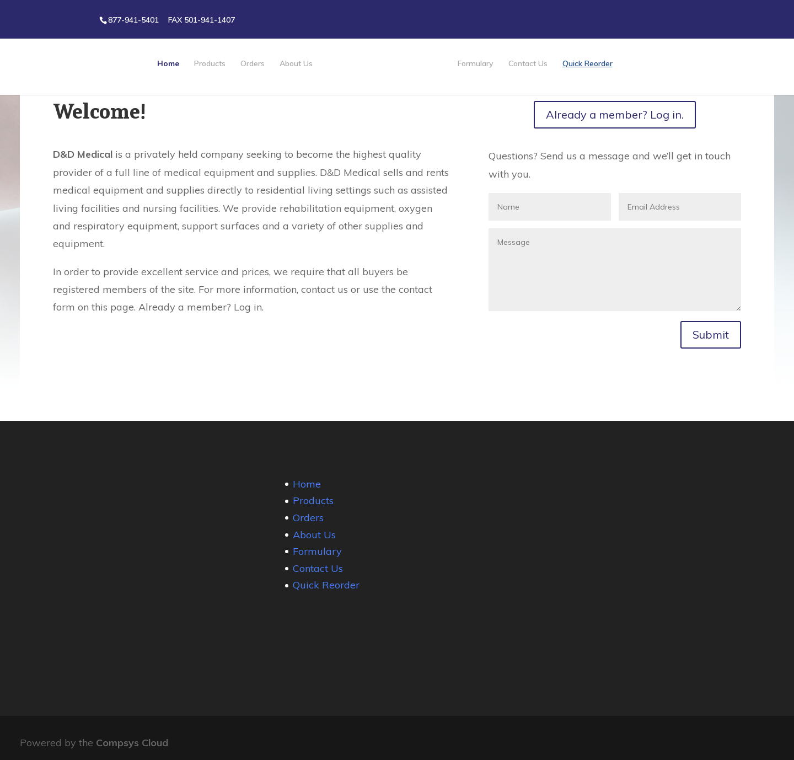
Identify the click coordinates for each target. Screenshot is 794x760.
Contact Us (528, 64)
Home (168, 64)
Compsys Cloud (132, 742)
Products (210, 64)
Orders (252, 64)
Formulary (475, 64)
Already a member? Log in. (615, 114)
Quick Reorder (587, 64)
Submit (711, 334)
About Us (296, 64)
